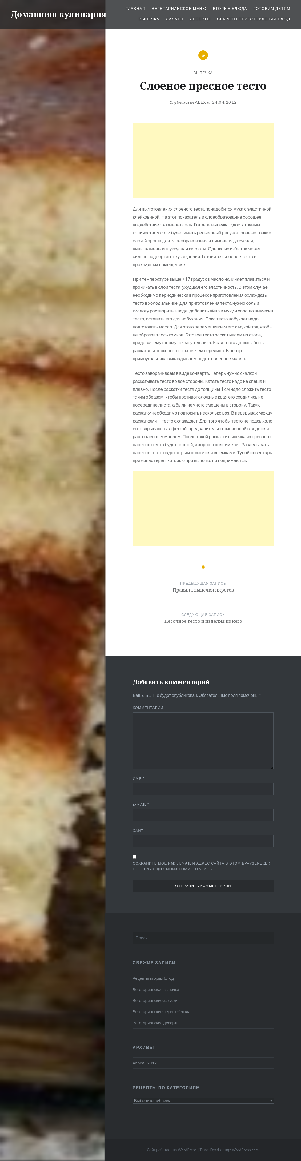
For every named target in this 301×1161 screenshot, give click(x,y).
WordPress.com (245, 1149)
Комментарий (148, 707)
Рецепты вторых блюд (153, 978)
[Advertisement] (203, 160)
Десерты (200, 19)
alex (200, 102)
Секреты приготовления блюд (253, 19)
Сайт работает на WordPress (172, 1149)
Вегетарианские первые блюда (161, 1011)
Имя (139, 778)
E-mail (141, 804)
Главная (135, 8)
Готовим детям (272, 8)
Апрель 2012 (145, 1062)
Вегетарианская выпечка (156, 989)
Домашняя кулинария (58, 14)
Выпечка (149, 19)
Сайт (138, 830)
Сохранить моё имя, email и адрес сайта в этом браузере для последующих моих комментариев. (202, 866)
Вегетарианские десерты (156, 1022)
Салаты (174, 19)
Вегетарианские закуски (155, 1000)
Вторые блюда (230, 8)
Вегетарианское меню (179, 8)
